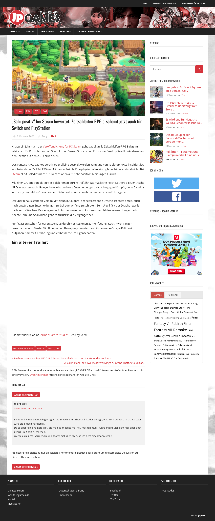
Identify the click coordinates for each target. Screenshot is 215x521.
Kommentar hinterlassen (26, 394)
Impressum (65, 495)
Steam (16, 174)
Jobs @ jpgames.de (18, 495)
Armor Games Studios (54, 335)
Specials (65, 31)
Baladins (41, 348)
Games (158, 294)
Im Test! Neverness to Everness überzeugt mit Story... (181, 106)
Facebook (115, 490)
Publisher (172, 294)
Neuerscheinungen (164, 3)
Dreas (183, 159)
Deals (144, 3)
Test (28, 31)
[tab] (157, 295)
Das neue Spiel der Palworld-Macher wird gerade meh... (180, 138)
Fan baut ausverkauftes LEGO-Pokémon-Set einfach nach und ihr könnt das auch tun (62, 358)
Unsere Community (89, 31)
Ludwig (183, 146)
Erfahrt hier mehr (40, 374)
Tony (44, 136)
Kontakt (12, 499)
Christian (184, 114)
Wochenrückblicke (193, 3)
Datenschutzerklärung (71, 490)
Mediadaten (14, 503)
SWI (45, 111)
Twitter (114, 495)
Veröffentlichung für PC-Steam (62, 146)
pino (182, 127)
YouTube (115, 499)
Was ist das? (168, 490)
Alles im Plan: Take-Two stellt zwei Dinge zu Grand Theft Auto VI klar (103, 362)
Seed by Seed (54, 348)
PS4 (28, 111)
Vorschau (47, 31)
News (13, 31)
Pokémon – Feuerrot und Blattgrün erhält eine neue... (184, 153)
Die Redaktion (16, 490)
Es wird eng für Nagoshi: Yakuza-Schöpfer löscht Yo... (184, 121)
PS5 (36, 111)
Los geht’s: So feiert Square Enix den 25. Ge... (183, 89)
